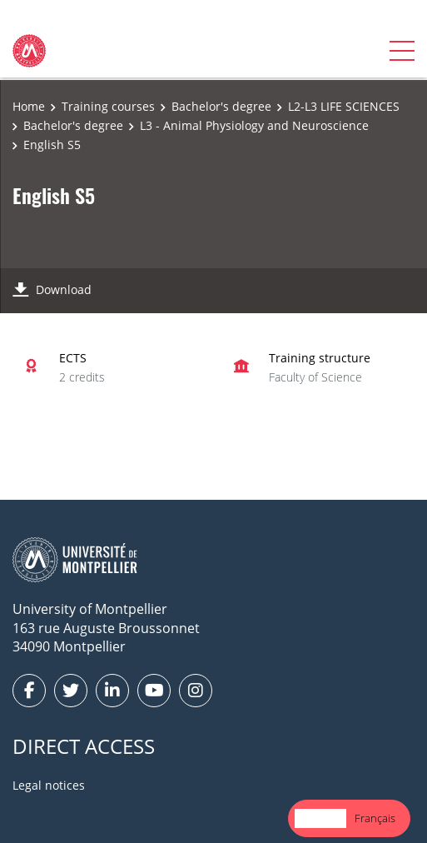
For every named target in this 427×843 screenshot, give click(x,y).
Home (28, 106)
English (320, 818)
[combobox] (320, 818)
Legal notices (48, 785)
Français (375, 818)
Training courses (108, 106)
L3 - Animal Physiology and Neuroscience (254, 125)
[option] (375, 818)
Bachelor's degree (221, 106)
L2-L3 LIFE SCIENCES (344, 106)
